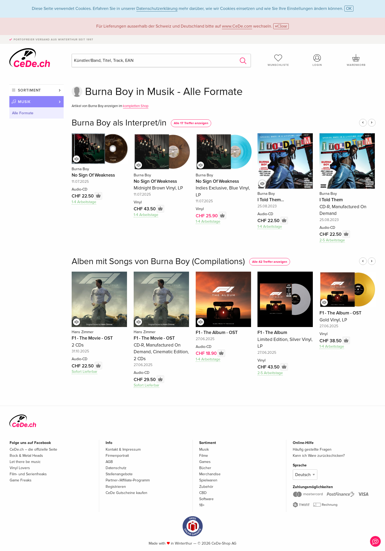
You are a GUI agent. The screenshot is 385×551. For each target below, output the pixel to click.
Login (317, 60)
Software (206, 499)
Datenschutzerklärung (157, 8)
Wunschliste (278, 60)
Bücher (205, 468)
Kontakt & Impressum (123, 449)
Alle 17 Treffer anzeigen (191, 123)
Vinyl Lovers (20, 468)
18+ (202, 505)
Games (205, 461)
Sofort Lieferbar (84, 371)
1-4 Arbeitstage (84, 202)
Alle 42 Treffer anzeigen (269, 262)
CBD (203, 493)
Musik (24, 102)
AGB (109, 461)
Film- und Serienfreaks (28, 474)
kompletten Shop (135, 106)
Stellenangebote (119, 474)
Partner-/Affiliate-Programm (128, 480)
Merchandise (210, 474)
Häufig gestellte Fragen (312, 449)
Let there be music (25, 461)
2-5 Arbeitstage (332, 240)
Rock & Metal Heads (26, 455)
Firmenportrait (117, 455)
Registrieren (116, 486)
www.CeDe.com (237, 26)
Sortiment (29, 90)
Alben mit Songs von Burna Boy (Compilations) (158, 261)
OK (349, 8)
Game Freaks (21, 480)
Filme (203, 455)
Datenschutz (116, 468)
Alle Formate (22, 113)
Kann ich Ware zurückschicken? (319, 455)
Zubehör (206, 486)
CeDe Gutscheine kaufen (126, 493)
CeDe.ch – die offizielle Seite (33, 449)
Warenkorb (356, 60)
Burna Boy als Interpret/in (119, 123)
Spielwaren (208, 480)
